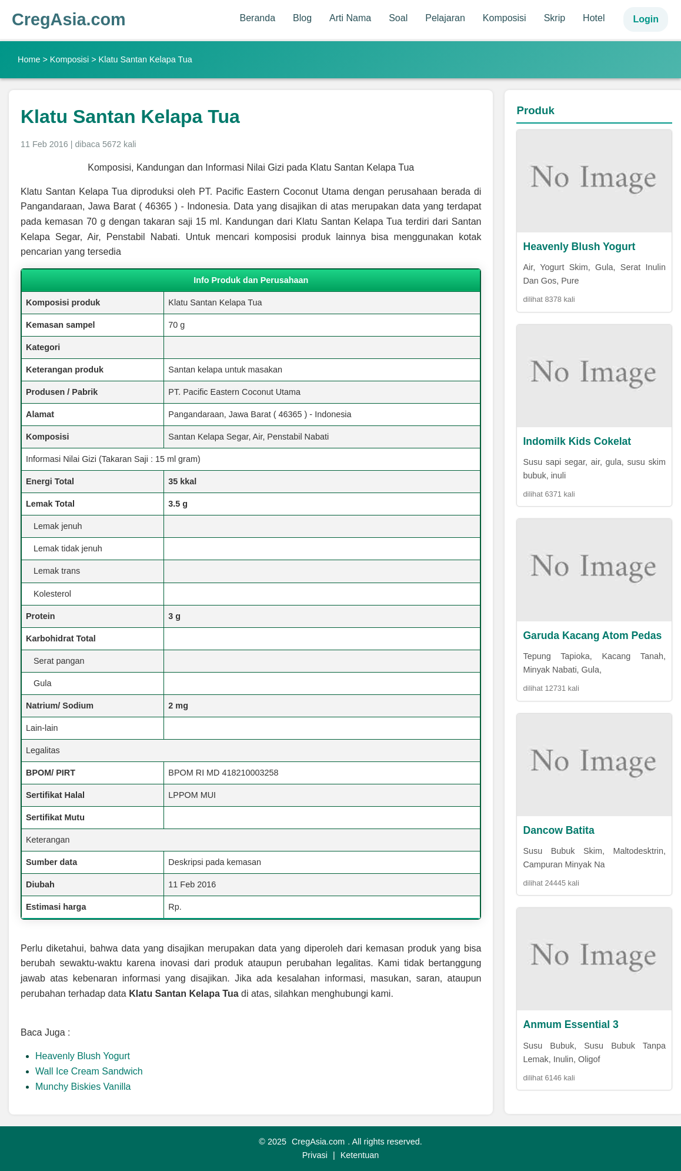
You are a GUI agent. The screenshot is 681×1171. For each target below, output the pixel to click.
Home (29, 59)
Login (646, 19)
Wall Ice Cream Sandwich (89, 1071)
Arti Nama (350, 18)
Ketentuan (359, 1155)
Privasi (315, 1155)
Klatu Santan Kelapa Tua (130, 116)
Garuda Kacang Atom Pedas (592, 635)
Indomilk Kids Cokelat (577, 441)
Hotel (594, 18)
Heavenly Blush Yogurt (82, 1056)
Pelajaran (445, 18)
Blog (302, 18)
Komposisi (504, 18)
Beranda (258, 18)
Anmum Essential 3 (570, 1024)
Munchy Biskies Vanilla (83, 1087)
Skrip (554, 18)
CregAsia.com (69, 19)
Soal (398, 18)
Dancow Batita (558, 830)
